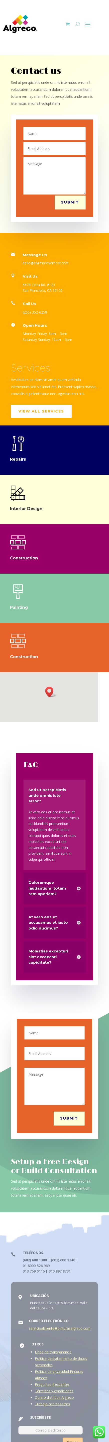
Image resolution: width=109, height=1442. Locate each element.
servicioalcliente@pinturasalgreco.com (60, 1331)
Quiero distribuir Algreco (54, 1400)
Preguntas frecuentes (52, 1387)
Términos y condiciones (54, 1393)
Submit (70, 202)
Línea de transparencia (53, 1354)
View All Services (41, 411)
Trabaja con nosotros (52, 1406)
